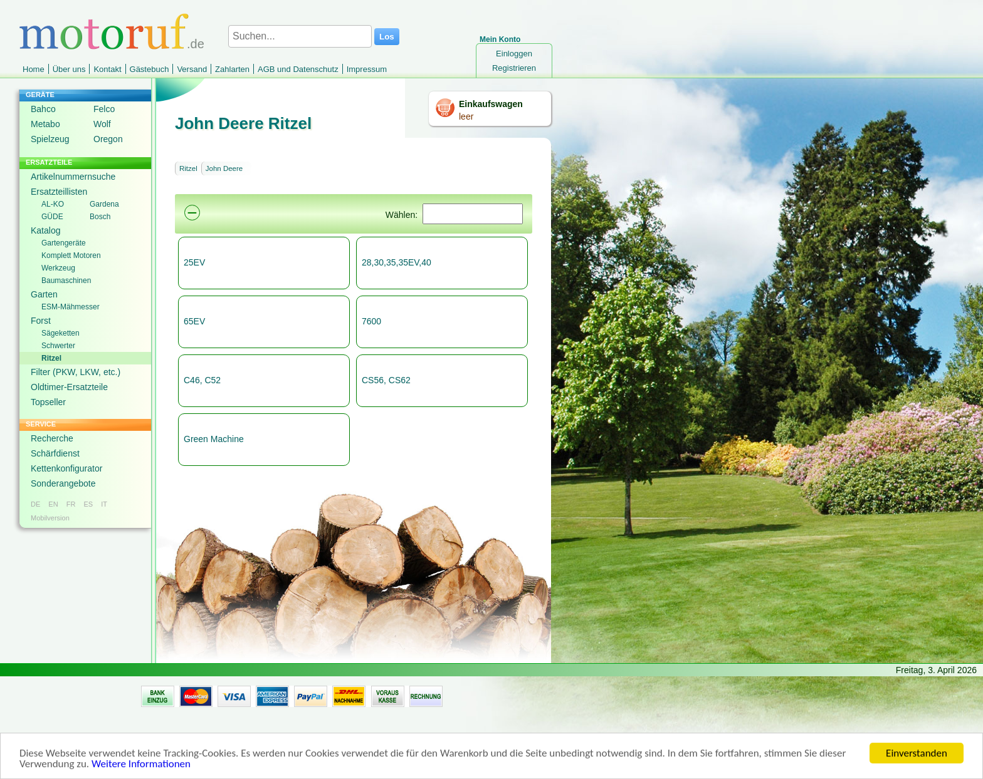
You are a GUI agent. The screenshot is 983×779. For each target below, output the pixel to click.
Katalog (45, 230)
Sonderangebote (63, 483)
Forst (41, 321)
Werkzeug (58, 268)
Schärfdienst (55, 453)
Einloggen (514, 53)
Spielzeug (50, 139)
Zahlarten (232, 69)
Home (34, 69)
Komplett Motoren (71, 255)
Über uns (69, 69)
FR (71, 504)
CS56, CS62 (386, 380)
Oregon (108, 139)
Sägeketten (60, 333)
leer (466, 116)
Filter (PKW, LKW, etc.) (75, 372)
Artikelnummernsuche (73, 177)
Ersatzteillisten (59, 192)
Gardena (104, 204)
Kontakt (107, 69)
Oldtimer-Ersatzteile (69, 387)
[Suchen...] (300, 36)
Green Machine (214, 439)
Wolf (102, 124)
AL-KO (52, 204)
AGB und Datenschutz (298, 69)
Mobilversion (50, 518)
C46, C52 (202, 380)
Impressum (367, 69)
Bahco (43, 109)
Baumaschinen (66, 280)
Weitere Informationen (141, 766)
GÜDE (52, 216)
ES (88, 504)
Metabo (45, 124)
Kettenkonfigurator (66, 468)
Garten (44, 294)
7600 (371, 321)
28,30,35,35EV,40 (396, 262)
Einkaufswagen (491, 104)
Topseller (48, 402)
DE (35, 504)
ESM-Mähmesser (70, 306)
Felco (104, 109)
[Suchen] (473, 214)
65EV (194, 321)
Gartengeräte (63, 243)
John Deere (224, 168)
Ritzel (51, 358)
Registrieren (514, 68)
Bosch (100, 216)
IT (104, 504)
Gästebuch (149, 69)
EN (53, 504)
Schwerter (58, 345)
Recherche (52, 438)
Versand (192, 69)
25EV (194, 262)
